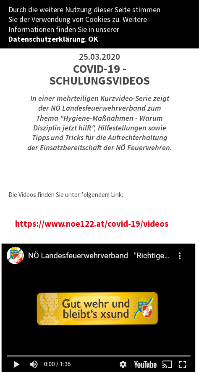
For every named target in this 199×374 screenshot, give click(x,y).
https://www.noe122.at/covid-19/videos (92, 223)
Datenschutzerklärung (46, 39)
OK (93, 39)
